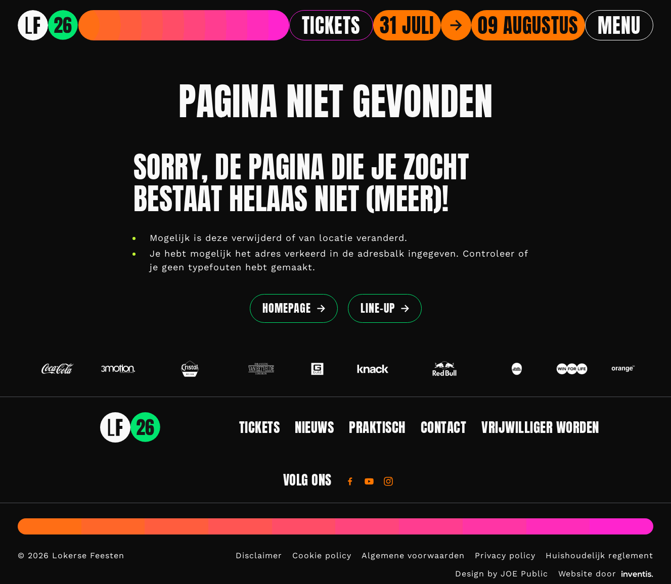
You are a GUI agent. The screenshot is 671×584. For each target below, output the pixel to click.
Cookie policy (321, 555)
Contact (444, 427)
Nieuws (314, 427)
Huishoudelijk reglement (599, 555)
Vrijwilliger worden (540, 427)
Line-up (378, 308)
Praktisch (377, 427)
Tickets (331, 25)
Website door (605, 573)
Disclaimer (259, 555)
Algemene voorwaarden (413, 555)
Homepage (286, 308)
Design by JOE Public (501, 573)
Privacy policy (505, 555)
